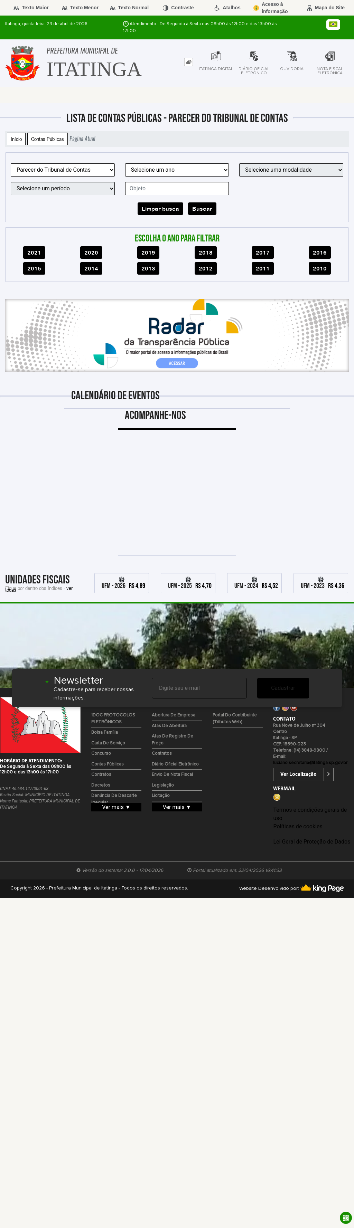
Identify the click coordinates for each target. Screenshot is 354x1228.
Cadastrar (283, 688)
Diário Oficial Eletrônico (175, 764)
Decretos (100, 785)
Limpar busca (160, 209)
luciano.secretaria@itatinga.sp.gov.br (310, 763)
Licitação (161, 795)
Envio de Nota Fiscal (172, 774)
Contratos (101, 774)
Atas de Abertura (169, 726)
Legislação (163, 785)
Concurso (101, 753)
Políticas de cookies (297, 826)
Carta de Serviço (108, 743)
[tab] (188, 62)
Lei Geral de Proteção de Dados (311, 841)
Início (16, 138)
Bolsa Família (104, 732)
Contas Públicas (47, 138)
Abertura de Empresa (173, 715)
